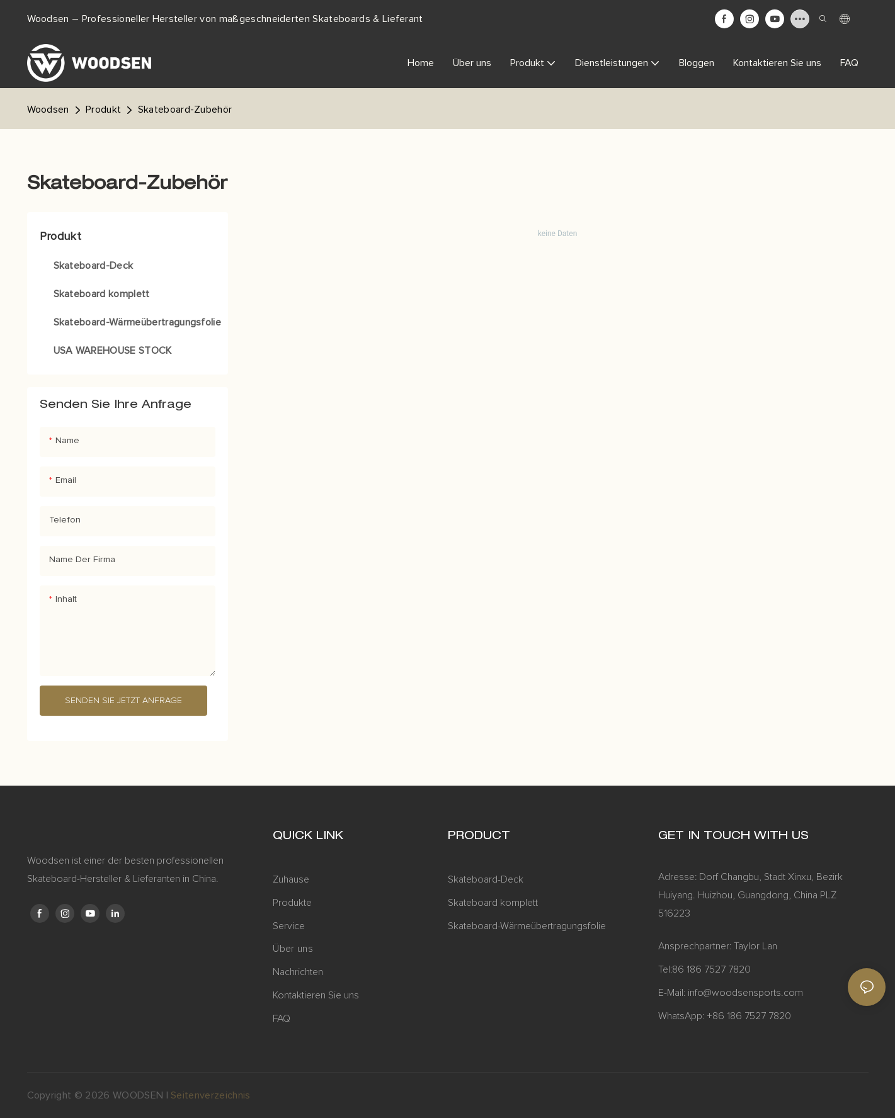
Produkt (103, 109)
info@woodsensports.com (745, 993)
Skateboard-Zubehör (185, 109)
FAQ (281, 1019)
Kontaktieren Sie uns (316, 995)
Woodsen (48, 109)
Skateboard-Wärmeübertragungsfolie (527, 926)
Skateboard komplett (493, 903)
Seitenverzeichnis (210, 1095)
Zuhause (291, 879)
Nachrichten (298, 972)
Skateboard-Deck (485, 879)
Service (290, 926)
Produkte (292, 903)
